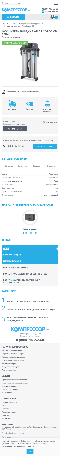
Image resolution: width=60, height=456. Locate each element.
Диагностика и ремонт (11, 389)
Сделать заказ (15, 129)
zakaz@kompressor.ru (16, 433)
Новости (5, 408)
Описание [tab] (51, 166)
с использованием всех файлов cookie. (24, 444)
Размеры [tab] (36, 166)
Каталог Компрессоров (15, 346)
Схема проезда (8, 437)
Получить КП (45, 146)
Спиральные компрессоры (13, 360)
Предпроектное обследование (14, 379)
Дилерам (5, 415)
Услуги (6, 376)
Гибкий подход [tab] (12, 261)
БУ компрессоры (9, 363)
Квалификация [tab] (12, 254)
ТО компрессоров (9, 392)
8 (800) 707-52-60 (50, 8)
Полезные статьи (9, 412)
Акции (4, 405)
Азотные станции (9, 370)
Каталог (14, 17)
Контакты (6, 418)
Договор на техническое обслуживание (23, 92)
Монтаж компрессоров (11, 386)
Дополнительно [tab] (24, 166)
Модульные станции (10, 367)
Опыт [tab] (6, 248)
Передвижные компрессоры (13, 357)
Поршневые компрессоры (13, 353)
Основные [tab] (9, 166)
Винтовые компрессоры (12, 350)
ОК (30, 451)
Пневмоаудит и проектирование (15, 383)
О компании (9, 398)
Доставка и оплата (9, 402)
